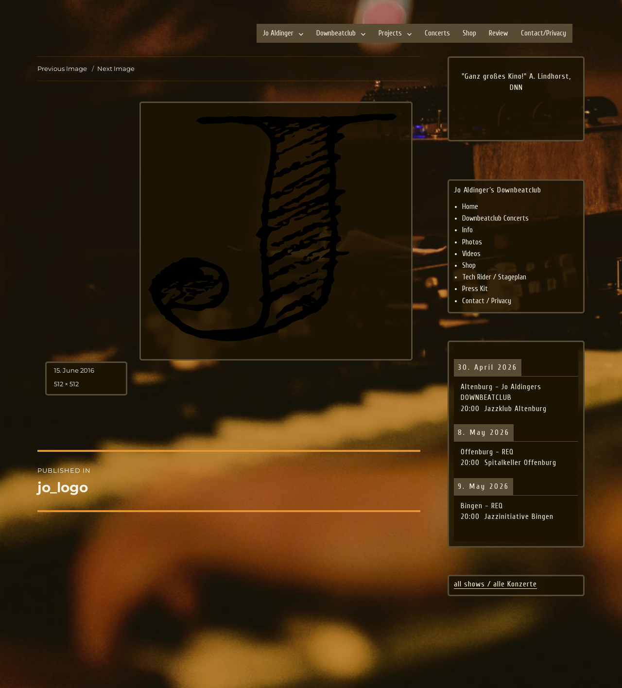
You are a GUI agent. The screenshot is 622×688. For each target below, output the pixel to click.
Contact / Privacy (486, 301)
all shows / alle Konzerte (495, 584)
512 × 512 (66, 384)
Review (498, 33)
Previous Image (62, 68)
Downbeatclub (336, 33)
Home (470, 207)
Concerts (437, 33)
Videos (471, 254)
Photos (472, 242)
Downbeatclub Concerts (495, 218)
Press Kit (475, 289)
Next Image (116, 68)
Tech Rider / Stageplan (494, 277)
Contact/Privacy (543, 33)
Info (467, 230)
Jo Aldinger (278, 33)
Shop (469, 33)
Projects (390, 33)
